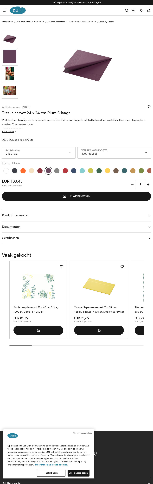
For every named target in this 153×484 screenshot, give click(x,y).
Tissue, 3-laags (107, 22)
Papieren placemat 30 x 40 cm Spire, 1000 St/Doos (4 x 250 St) (35, 309)
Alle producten (23, 22)
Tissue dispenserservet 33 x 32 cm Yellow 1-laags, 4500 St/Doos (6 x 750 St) (99, 309)
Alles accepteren (78, 473)
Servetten (39, 22)
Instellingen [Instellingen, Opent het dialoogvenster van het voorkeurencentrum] (51, 473)
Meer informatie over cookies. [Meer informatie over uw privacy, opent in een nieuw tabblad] (51, 465)
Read (8, 131)
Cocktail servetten (56, 22)
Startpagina (7, 22)
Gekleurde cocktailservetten (82, 22)
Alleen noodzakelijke (82, 433)
